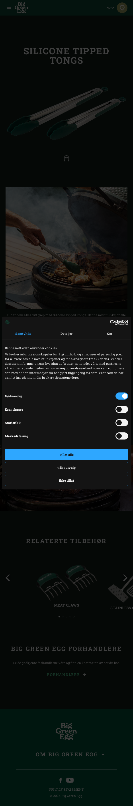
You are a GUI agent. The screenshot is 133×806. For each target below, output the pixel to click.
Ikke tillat (66, 480)
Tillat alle (66, 455)
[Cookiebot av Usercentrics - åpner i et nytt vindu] (108, 322)
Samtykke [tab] (23, 333)
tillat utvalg (66, 467)
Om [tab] (109, 333)
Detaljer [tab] (66, 333)
